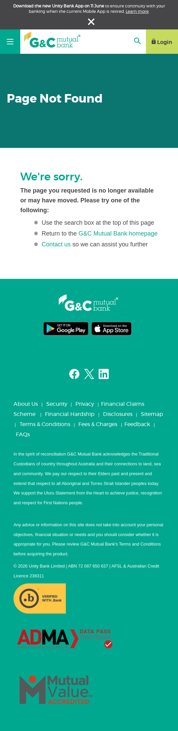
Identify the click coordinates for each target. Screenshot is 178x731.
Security (56, 404)
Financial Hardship (70, 414)
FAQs (23, 434)
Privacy (84, 404)
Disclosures (117, 414)
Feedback (137, 424)
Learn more (137, 11)
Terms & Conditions (45, 424)
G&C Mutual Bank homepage (117, 233)
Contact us (56, 244)
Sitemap (152, 414)
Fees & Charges (97, 424)
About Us (26, 404)
